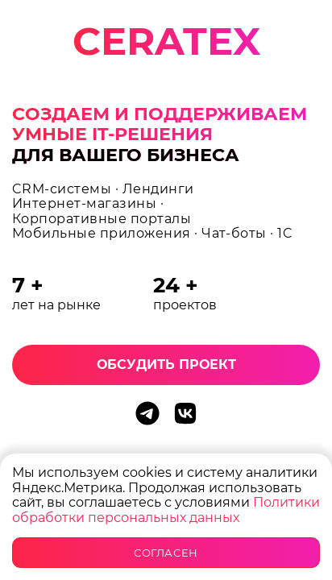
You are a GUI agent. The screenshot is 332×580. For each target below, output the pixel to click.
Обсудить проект (166, 364)
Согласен (165, 552)
